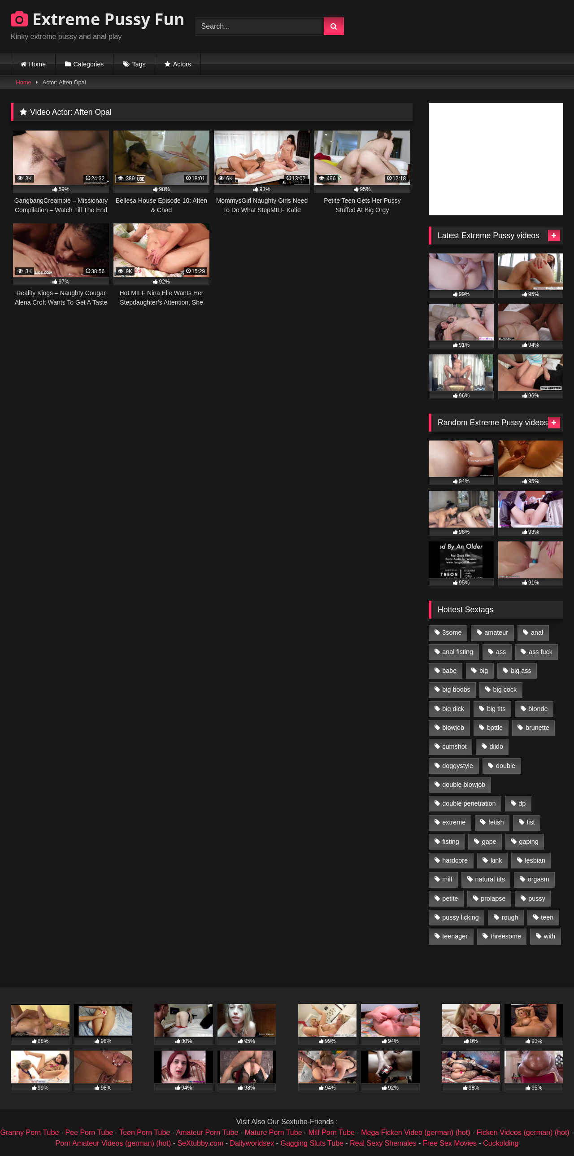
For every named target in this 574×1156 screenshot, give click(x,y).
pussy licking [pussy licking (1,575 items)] (460, 917)
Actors (182, 64)
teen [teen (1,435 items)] (547, 917)
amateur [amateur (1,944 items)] (496, 632)
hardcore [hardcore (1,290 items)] (455, 860)
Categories (89, 64)
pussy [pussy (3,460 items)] (536, 898)
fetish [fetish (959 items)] (496, 822)
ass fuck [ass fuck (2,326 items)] (540, 651)
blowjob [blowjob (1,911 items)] (453, 727)
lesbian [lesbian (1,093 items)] (535, 860)
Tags (139, 64)
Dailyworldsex (252, 1143)
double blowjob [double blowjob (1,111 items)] (463, 784)
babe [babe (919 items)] (449, 670)
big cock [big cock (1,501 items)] (505, 689)
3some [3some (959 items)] (451, 632)
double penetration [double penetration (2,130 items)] (469, 803)
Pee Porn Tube (89, 1132)
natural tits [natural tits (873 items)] (489, 879)
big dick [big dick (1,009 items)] (453, 708)
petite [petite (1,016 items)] (450, 898)
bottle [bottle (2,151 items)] (495, 727)
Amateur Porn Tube (207, 1132)
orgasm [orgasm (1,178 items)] (538, 879)
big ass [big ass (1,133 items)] (521, 670)
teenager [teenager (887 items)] (455, 936)
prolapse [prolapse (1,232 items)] (493, 898)
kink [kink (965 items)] (496, 860)
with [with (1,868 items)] (550, 936)
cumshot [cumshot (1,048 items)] (454, 746)
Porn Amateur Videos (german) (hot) (113, 1143)
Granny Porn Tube (29, 1132)
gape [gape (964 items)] (489, 841)
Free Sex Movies (450, 1143)
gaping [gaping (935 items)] (529, 841)
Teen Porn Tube (144, 1132)
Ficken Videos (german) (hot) (523, 1132)
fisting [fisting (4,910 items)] (450, 841)
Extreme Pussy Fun (98, 19)
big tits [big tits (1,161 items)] (496, 708)
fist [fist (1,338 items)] (530, 822)
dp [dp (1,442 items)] (522, 803)
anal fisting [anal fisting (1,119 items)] (457, 651)
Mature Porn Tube (273, 1132)
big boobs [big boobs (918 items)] (456, 689)
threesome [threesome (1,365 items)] (506, 936)
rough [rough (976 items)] (510, 917)
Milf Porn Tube (332, 1132)
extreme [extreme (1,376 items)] (453, 822)
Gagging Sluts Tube (312, 1143)
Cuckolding (500, 1143)
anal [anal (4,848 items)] (537, 632)
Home (37, 64)
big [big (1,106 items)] (483, 670)
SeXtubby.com (201, 1143)
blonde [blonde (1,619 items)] (538, 708)
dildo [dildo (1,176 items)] (496, 746)
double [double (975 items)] (505, 765)
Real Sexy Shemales (383, 1143)
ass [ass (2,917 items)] (501, 651)
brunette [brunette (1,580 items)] (537, 727)
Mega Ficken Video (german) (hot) (415, 1132)
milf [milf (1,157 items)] (447, 879)
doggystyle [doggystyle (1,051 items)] (457, 765)
